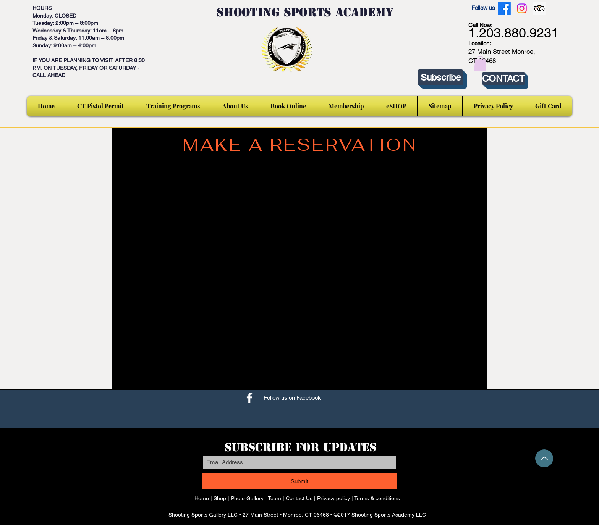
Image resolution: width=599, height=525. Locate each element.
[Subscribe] (440, 77)
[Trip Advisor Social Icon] (539, 8)
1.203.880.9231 (513, 32)
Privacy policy (333, 498)
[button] (480, 63)
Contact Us (299, 498)
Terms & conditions (377, 498)
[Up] (544, 458)
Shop (220, 498)
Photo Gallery (246, 498)
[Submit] (299, 481)
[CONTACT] (503, 78)
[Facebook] (504, 8)
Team (274, 498)
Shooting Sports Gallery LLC (203, 515)
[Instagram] (521, 8)
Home (201, 498)
